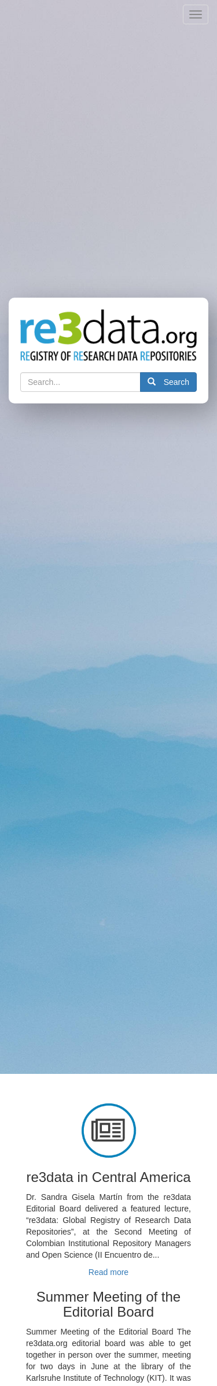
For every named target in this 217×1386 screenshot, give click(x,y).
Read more (108, 1272)
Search (168, 382)
